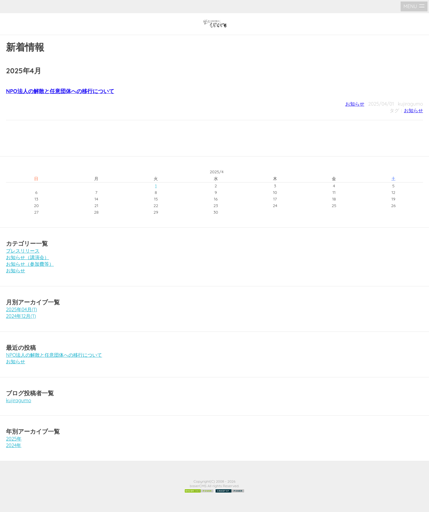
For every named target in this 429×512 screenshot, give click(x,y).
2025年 (14, 439)
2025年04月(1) (21, 309)
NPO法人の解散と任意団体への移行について (60, 91)
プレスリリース (22, 251)
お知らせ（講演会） (27, 257)
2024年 (13, 445)
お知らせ (354, 104)
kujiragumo (18, 400)
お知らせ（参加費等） (30, 264)
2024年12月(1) (21, 316)
